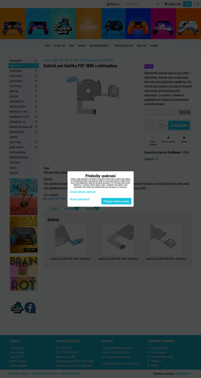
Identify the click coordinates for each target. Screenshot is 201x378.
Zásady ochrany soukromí (83, 192)
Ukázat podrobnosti (80, 199)
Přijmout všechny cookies (116, 201)
